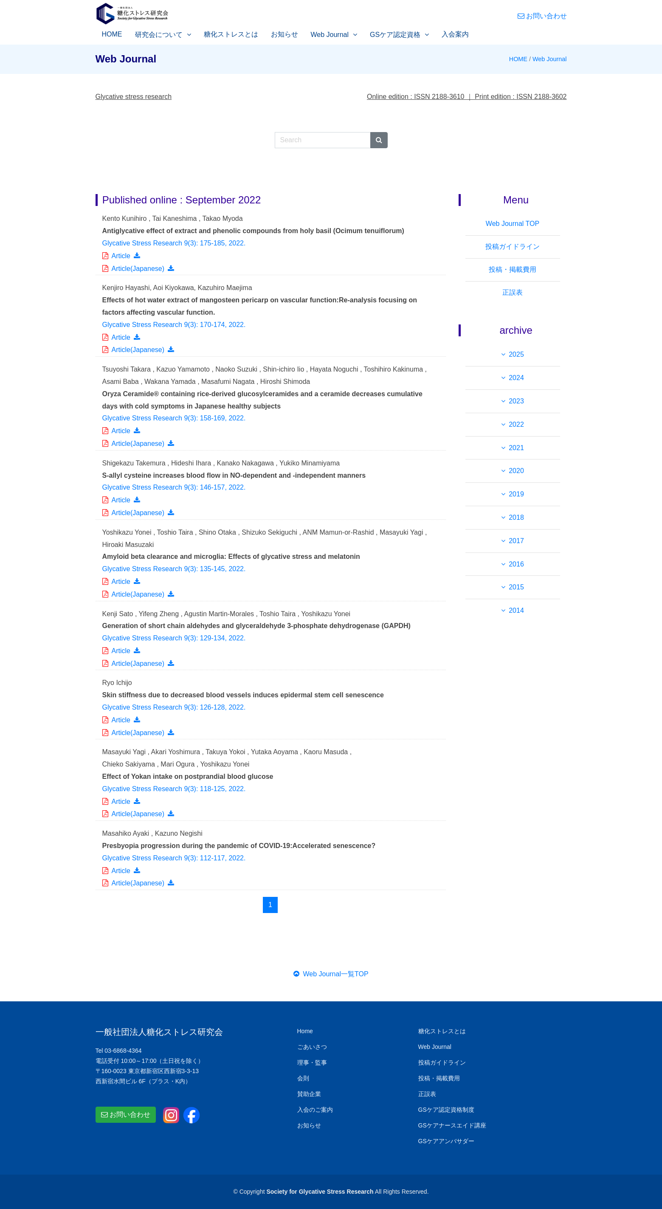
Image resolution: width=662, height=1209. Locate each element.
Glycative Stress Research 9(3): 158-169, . (174, 418)
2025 (516, 354)
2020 (516, 470)
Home (305, 1031)
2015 (516, 587)
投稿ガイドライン (512, 246)
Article (121, 255)
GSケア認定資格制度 (446, 1109)
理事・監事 (312, 1062)
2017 (516, 540)
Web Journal (330, 34)
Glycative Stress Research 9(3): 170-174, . (174, 324)
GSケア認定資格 (395, 34)
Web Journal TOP (512, 223)
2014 (516, 610)
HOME (112, 34)
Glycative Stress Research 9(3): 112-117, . (174, 858)
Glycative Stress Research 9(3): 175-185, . (174, 243)
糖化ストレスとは (231, 34)
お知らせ (284, 34)
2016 (516, 564)
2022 (516, 424)
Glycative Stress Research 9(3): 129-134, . (174, 638)
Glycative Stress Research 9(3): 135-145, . (174, 568)
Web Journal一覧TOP (330, 974)
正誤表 (512, 292)
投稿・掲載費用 (512, 269)
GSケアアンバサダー (446, 1141)
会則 (303, 1078)
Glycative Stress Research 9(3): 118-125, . (174, 788)
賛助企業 (309, 1094)
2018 (516, 517)
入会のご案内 (315, 1109)
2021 (516, 447)
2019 (516, 494)
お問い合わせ (542, 16)
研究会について (159, 34)
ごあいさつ (312, 1046)
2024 (516, 377)
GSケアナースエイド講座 (452, 1125)
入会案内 (455, 34)
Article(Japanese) (138, 268)
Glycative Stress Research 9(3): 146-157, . (174, 487)
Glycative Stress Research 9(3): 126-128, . (174, 707)
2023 (516, 401)
